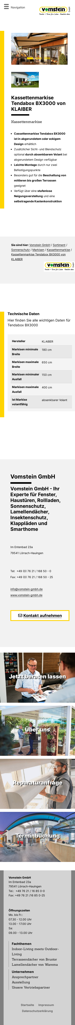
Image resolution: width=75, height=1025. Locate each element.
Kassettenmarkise (58, 249)
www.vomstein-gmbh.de (26, 595)
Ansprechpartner (25, 977)
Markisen (38, 249)
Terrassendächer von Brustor (34, 959)
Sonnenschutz (20, 249)
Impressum (46, 1004)
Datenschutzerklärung (37, 1010)
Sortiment (59, 245)
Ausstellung (21, 982)
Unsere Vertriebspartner (31, 987)
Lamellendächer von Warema (35, 965)
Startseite (27, 1004)
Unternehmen (23, 972)
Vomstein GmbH (39, 245)
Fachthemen (21, 944)
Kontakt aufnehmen (42, 615)
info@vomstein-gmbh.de (26, 589)
